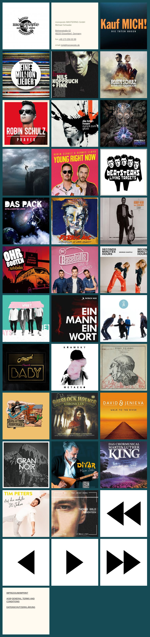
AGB (8, 598)
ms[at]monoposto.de (70, 45)
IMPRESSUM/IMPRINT (17, 593)
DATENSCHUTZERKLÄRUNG (20, 607)
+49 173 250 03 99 (67, 39)
